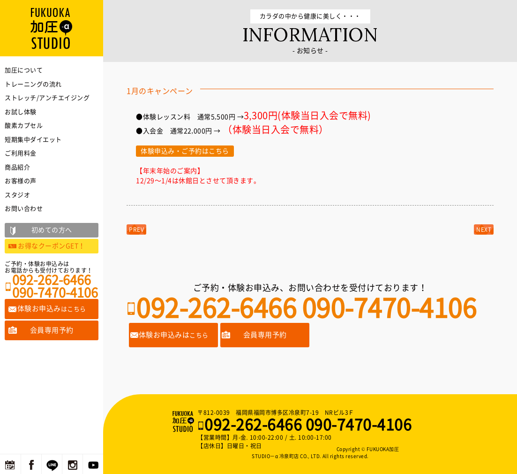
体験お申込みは (174, 334)
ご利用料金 (21, 153)
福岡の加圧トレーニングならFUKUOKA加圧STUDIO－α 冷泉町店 (184, 421)
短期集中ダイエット (33, 140)
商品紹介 (17, 167)
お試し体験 (21, 112)
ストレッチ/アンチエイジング (47, 98)
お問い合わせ (24, 209)
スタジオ (17, 195)
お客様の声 (21, 181)
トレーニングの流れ (33, 84)
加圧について (24, 70)
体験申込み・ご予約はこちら (185, 151)
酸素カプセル (24, 125)
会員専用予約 (265, 334)
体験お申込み (51, 308)
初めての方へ (51, 230)
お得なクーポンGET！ (51, 246)
